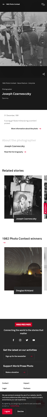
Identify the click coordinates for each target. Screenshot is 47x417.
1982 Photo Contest (13, 4)
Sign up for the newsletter (16, 356)
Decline (20, 411)
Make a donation (12, 372)
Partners (27, 388)
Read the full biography (13, 152)
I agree (7, 411)
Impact (26, 383)
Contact (5, 383)
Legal (4, 388)
